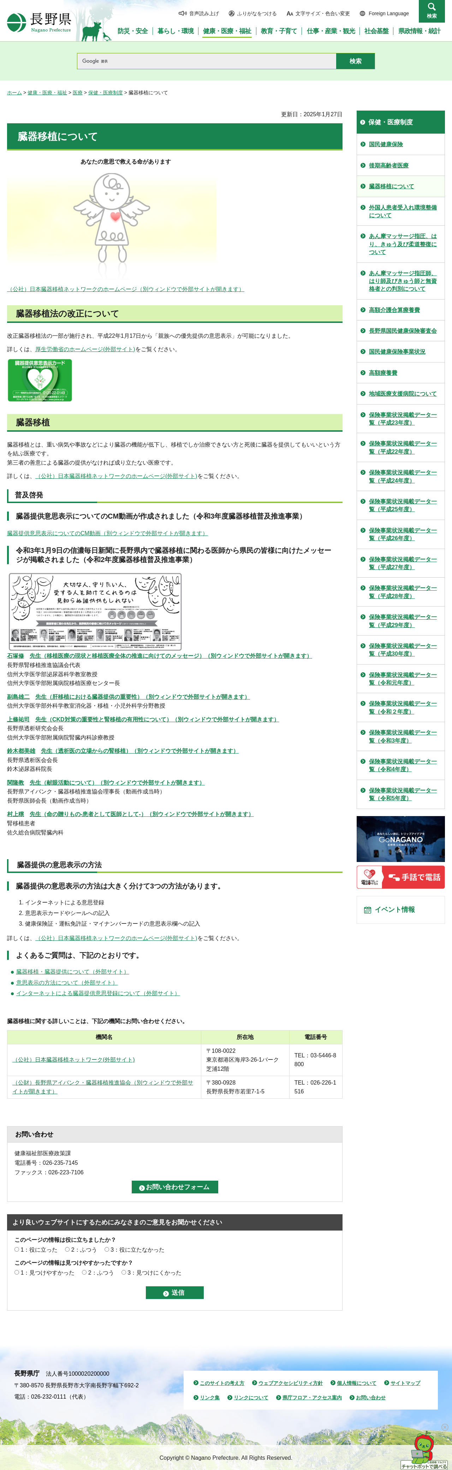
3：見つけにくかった (154, 1273)
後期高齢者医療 (389, 166)
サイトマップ (405, 1383)
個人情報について (356, 1383)
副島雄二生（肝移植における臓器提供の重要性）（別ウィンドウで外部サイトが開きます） (128, 697)
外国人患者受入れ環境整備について (403, 211)
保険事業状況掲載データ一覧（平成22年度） (403, 447)
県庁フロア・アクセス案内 (312, 1397)
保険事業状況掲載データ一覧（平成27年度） (403, 563)
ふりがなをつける (257, 13)
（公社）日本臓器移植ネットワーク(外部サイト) (73, 1060)
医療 (78, 92)
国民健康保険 (386, 144)
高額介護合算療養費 (394, 310)
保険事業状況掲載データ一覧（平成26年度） (403, 534)
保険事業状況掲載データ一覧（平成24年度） (403, 476)
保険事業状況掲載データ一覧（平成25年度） (403, 505)
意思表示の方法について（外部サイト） (67, 983)
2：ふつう (84, 1250)
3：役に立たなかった (138, 1250)
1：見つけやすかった (47, 1273)
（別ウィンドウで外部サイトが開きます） (159, 656)
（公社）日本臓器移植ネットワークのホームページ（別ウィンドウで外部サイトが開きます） (125, 289)
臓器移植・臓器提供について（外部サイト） (72, 972)
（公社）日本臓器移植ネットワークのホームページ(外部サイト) (116, 476)
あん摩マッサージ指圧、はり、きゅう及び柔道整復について (403, 244)
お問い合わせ (371, 1397)
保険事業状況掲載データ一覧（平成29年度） (403, 621)
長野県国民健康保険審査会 (403, 331)
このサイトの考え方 (222, 1383)
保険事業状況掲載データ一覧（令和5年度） (403, 794)
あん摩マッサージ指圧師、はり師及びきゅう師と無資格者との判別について (403, 281)
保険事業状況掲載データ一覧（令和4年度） (403, 765)
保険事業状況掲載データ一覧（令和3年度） (403, 736)
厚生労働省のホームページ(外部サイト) (85, 349)
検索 (432, 16)
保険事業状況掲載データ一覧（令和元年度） (403, 679)
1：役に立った (39, 1250)
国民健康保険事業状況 (397, 352)
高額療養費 (383, 373)
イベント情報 (396, 911)
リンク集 (210, 1397)
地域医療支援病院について (403, 394)
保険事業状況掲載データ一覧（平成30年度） (403, 650)
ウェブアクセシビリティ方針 (290, 1383)
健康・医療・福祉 (47, 92)
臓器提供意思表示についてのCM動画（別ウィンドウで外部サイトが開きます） (107, 533)
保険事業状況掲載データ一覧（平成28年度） (403, 592)
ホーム (14, 92)
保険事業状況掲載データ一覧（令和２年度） (403, 707)
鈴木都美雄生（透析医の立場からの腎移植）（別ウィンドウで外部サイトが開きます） (123, 751)
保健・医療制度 (105, 92)
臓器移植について (391, 186)
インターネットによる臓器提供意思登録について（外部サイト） (98, 993)
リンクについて (251, 1397)
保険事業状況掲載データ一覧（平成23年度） (403, 419)
